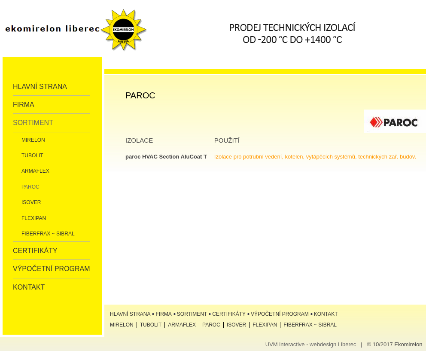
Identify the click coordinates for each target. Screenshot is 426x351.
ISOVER (31, 202)
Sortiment (33, 122)
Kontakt (29, 287)
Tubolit (32, 156)
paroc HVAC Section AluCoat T (166, 156)
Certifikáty (35, 250)
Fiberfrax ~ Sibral (48, 234)
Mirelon (33, 140)
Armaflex (35, 171)
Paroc (30, 187)
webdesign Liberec (333, 344)
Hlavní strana (40, 86)
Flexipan (33, 218)
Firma (23, 104)
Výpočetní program (51, 268)
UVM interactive (285, 344)
